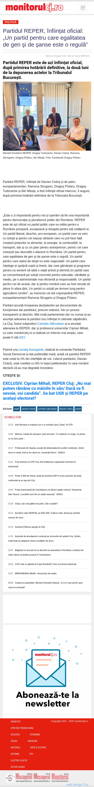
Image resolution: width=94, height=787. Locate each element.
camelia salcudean (47, 409)
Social (14, 741)
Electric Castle (19, 760)
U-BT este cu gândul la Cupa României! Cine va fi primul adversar (45, 564)
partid (78, 409)
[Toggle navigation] (83, 7)
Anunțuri (32, 741)
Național (15, 747)
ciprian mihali (28, 409)
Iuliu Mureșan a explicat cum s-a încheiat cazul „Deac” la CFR (44, 425)
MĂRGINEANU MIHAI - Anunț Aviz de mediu (35, 573)
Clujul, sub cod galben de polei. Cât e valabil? (36, 503)
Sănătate (15, 721)
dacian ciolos (66, 409)
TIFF (31, 754)
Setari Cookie (18, 767)
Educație (15, 734)
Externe (15, 754)
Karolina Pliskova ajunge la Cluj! (30, 527)
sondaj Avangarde (31, 349)
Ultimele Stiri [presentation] (12, 417)
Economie (35, 734)
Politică (10, 22)
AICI (22, 337)
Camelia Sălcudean (51, 323)
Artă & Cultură (38, 747)
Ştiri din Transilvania (22, 728)
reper (16, 409)
